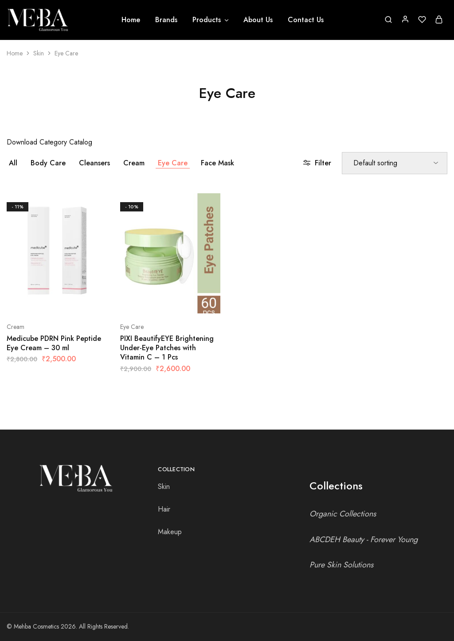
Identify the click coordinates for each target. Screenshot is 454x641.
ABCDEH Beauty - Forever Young (363, 539)
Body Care (48, 163)
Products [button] (211, 20)
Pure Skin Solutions (341, 565)
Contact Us (306, 20)
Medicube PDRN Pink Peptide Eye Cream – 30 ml (54, 343)
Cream (134, 163)
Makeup (170, 532)
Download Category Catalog (49, 142)
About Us (258, 20)
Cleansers (94, 163)
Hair (164, 509)
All (13, 163)
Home (130, 20)
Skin (38, 53)
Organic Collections (342, 514)
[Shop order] (394, 163)
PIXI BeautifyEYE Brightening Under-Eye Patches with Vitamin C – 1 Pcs (167, 348)
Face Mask (217, 163)
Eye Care (173, 163)
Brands (166, 20)
